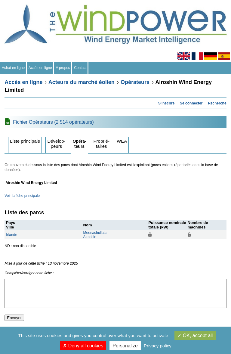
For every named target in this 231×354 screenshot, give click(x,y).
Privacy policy (157, 345)
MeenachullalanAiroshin (96, 235)
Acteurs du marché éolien (81, 82)
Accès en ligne (40, 68)
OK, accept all (195, 335)
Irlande (11, 235)
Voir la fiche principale (22, 196)
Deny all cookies (83, 345)
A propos (63, 68)
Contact (80, 68)
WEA (122, 141)
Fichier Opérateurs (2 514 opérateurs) (53, 122)
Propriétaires (101, 143)
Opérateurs (135, 82)
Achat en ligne (13, 68)
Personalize (125, 345)
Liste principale (25, 141)
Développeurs (56, 143)
